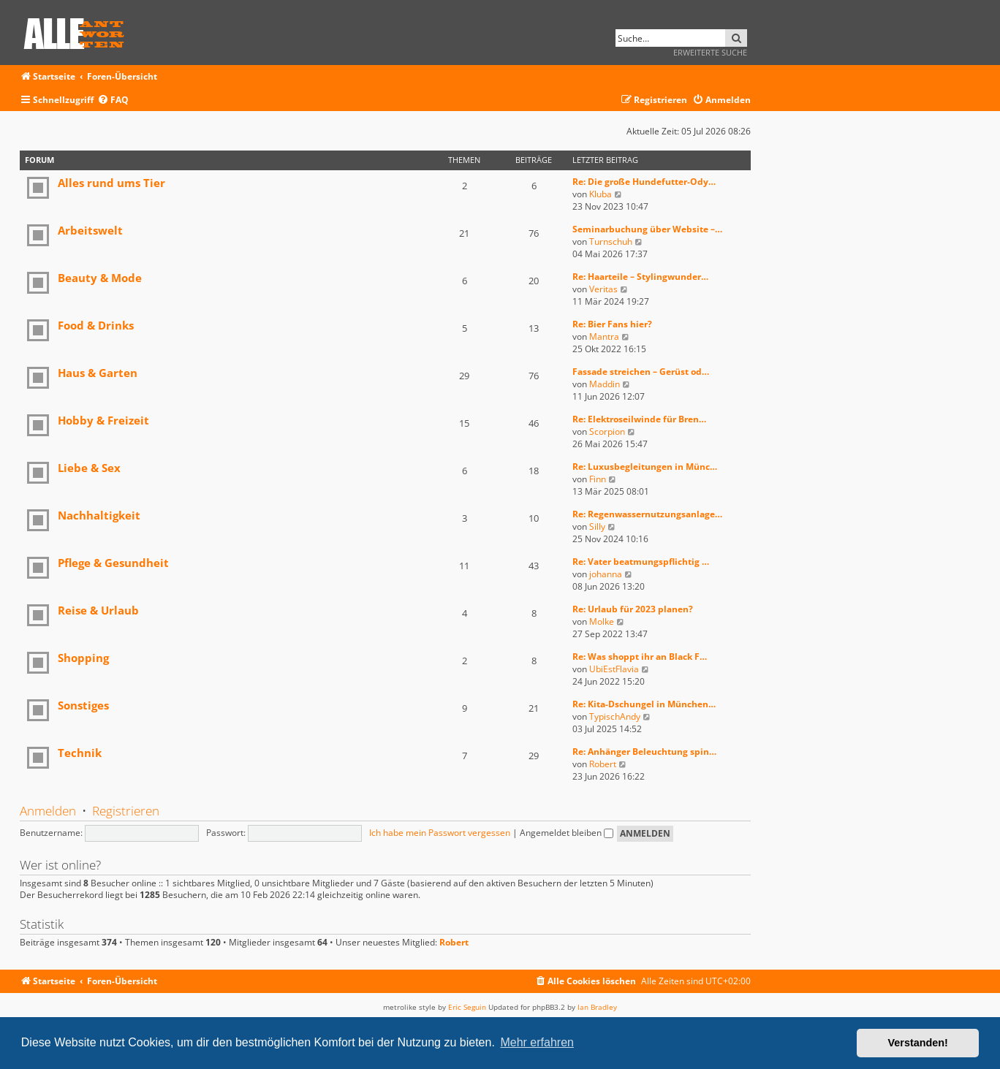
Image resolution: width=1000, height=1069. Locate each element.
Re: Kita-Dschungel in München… (644, 704)
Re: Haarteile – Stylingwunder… (640, 276)
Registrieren (125, 810)
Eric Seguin (467, 1007)
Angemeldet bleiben (566, 832)
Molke (601, 621)
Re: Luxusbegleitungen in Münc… (644, 466)
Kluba (600, 194)
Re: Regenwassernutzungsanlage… (647, 514)
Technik (80, 752)
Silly (597, 526)
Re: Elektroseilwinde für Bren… (639, 419)
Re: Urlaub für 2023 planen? (632, 609)
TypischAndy (614, 716)
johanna (605, 574)
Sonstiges (83, 705)
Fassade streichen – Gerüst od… (640, 371)
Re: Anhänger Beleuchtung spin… (644, 751)
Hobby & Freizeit (103, 420)
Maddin (604, 384)
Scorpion (607, 431)
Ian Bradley (597, 1007)
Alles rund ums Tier (111, 182)
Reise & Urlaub (98, 610)
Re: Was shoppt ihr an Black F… (639, 656)
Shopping (83, 657)
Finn (597, 479)
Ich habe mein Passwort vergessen (439, 832)
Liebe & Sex (89, 467)
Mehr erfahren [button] (537, 1042)
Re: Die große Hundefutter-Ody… (644, 181)
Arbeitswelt (90, 230)
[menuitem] (113, 100)
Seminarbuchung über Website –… (647, 229)
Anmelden (48, 810)
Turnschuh (610, 241)
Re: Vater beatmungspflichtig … (640, 561)
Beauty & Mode (100, 277)
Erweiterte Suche (710, 52)
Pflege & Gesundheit (113, 562)
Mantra (604, 336)
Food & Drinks (96, 325)
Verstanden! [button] (918, 1043)
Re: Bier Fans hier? (612, 324)
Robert (602, 764)
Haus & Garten (97, 372)
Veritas (603, 289)
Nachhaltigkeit (99, 515)
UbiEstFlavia (614, 669)
